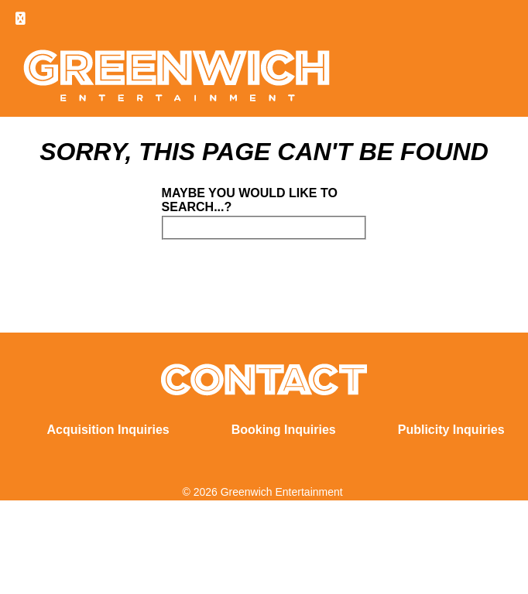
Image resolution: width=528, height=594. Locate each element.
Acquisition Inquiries (107, 429)
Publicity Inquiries (451, 429)
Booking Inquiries (283, 429)
